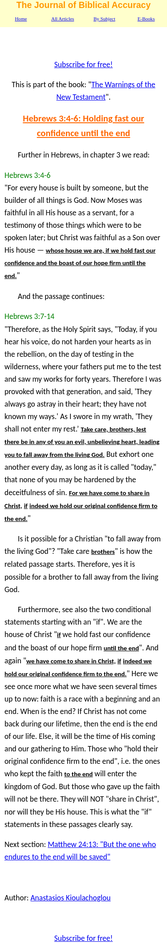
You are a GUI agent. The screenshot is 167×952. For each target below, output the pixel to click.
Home (21, 18)
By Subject (104, 18)
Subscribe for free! (83, 64)
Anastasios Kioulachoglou (70, 898)
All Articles (62, 18)
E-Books (146, 18)
